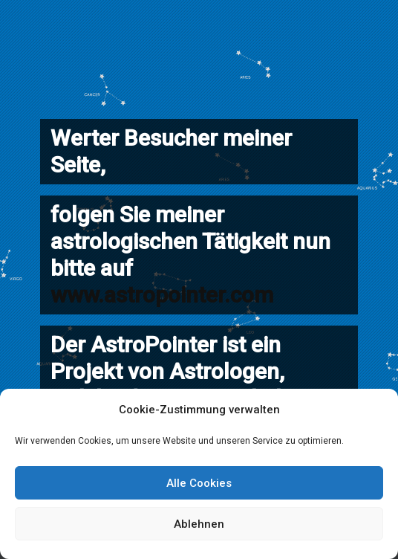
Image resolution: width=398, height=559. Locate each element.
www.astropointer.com (161, 295)
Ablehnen (199, 524)
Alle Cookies (199, 483)
